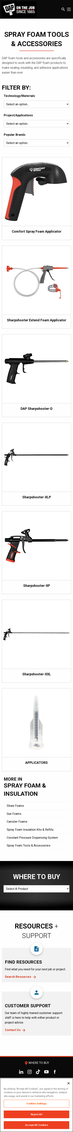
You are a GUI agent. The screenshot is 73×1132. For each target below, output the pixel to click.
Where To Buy (36, 1063)
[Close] (68, 1083)
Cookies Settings (36, 1103)
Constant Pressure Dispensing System (32, 837)
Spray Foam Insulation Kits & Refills (30, 829)
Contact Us (13, 1030)
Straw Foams (15, 806)
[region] (36, 1105)
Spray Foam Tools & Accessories (28, 845)
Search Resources (18, 977)
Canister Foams (17, 821)
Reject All (36, 1114)
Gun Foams (14, 814)
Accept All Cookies (36, 1125)
